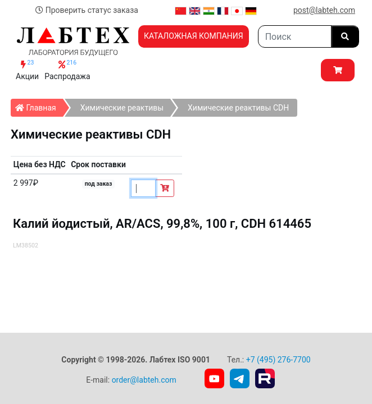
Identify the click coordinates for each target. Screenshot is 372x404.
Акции (27, 70)
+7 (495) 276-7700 (278, 359)
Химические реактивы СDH (238, 107)
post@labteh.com (324, 10)
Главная (39, 105)
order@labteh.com (144, 379)
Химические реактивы (122, 107)
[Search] (295, 36)
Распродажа (67, 70)
